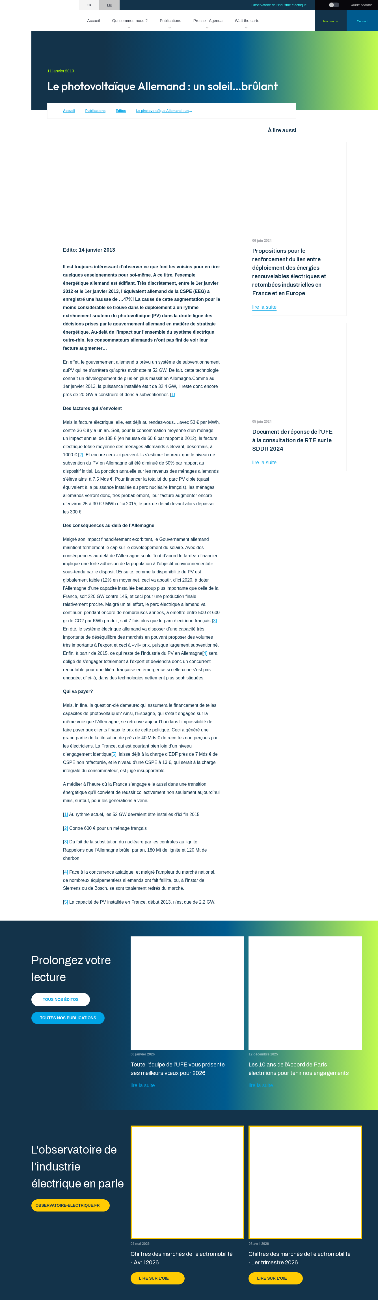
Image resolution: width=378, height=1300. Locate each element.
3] (215, 620)
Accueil (93, 20)
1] (173, 394)
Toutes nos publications (68, 1018)
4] (205, 653)
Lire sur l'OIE (157, 1278)
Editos (121, 111)
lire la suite (264, 307)
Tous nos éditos (61, 999)
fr (89, 5)
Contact (362, 21)
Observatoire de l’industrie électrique (278, 5)
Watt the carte (247, 20)
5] (114, 754)
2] (81, 454)
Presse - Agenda (208, 20)
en (109, 5)
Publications (170, 20)
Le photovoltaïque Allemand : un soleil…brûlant (164, 111)
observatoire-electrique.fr (70, 1205)
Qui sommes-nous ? (130, 20)
